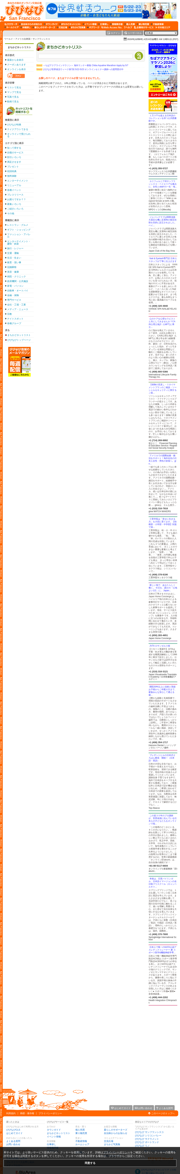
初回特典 (12, 171)
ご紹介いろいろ (15, 209)
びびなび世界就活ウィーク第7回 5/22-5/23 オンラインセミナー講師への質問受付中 (79, 69)
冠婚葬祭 (12, 267)
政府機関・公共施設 (17, 281)
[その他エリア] (162, 27)
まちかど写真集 (112, 1144)
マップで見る (14, 92)
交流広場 (108, 1141)
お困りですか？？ (16, 199)
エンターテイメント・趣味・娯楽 (19, 242)
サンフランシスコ (41, 39)
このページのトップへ (163, 1113)
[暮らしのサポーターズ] (43, 27)
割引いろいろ (14, 157)
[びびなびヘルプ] (128, 27)
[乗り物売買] (143, 24)
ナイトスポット (15, 319)
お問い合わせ (13, 1144)
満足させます (14, 162)
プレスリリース (15, 195)
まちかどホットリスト (19, 47)
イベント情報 (54, 1136)
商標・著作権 (27, 1113)
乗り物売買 (81, 1133)
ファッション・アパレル (19, 235)
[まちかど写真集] (77, 27)
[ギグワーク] (93, 27)
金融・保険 (13, 295)
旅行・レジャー (15, 248)
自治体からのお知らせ (115, 1133)
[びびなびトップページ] (23, 10)
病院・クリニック (16, 276)
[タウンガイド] (51, 24)
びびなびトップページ (19, 340)
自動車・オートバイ (17, 290)
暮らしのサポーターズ (115, 1129)
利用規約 (11, 1113)
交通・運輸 (13, 253)
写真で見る (13, 97)
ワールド (8, 39)
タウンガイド (54, 1129)
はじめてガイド (14, 1133)
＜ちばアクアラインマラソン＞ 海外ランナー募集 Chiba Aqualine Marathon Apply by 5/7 (82, 65)
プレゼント (13, 166)
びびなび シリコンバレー (148, 1135)
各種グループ (14, 323)
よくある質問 (13, 1141)
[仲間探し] (25, 27)
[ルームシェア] (11, 27)
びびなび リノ (142, 1145)
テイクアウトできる (17, 129)
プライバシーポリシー (50, 1113)
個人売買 (80, 1129)
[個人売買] (129, 24)
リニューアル (14, 185)
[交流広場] (62, 27)
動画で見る (13, 101)
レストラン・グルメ (17, 225)
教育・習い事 (14, 262)
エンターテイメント (17, 180)
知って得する (14, 148)
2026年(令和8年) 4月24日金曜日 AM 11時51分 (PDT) (152, 39)
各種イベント (14, 190)
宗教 (9, 314)
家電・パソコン (15, 286)
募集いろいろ (14, 204)
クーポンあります (16, 64)
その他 (10, 213)
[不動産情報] (157, 24)
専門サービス (14, 300)
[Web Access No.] (111, 27)
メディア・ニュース (17, 309)
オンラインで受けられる (19, 135)
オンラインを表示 (16, 69)
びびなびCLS (13, 1129)
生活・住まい (14, 258)
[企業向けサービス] (143, 27)
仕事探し (51, 1144)
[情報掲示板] (116, 24)
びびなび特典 (14, 124)
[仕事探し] (103, 24)
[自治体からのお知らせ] (30, 24)
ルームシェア (82, 1144)
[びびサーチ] (10, 24)
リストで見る (14, 87)
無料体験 (12, 176)
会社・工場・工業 (16, 304)
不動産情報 (81, 1141)
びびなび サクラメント (147, 1139)
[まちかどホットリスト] (70, 24)
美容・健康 (13, 272)
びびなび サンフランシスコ (149, 1132)
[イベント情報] (90, 24)
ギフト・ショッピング (19, 229)
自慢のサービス (15, 152)
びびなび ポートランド (147, 1142)
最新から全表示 (15, 60)
